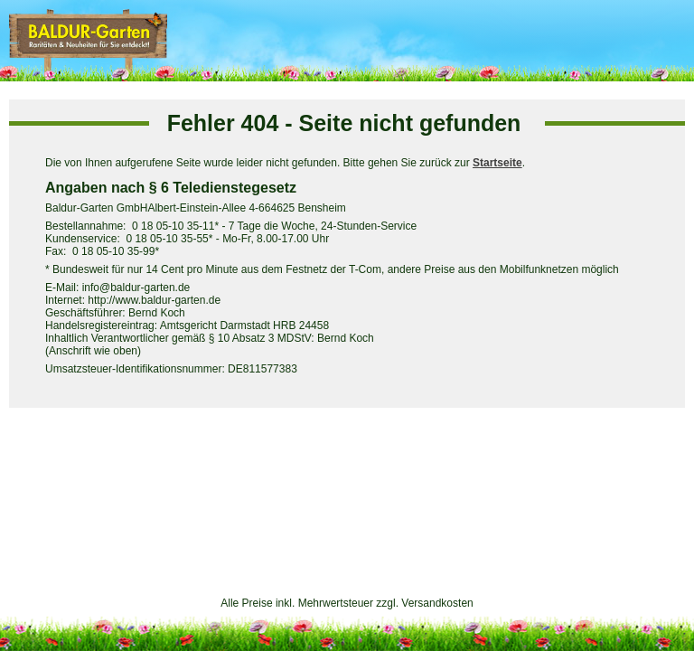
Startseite (497, 162)
